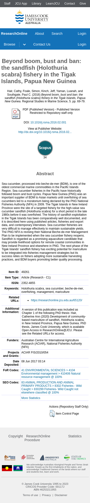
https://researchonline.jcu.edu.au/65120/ (56, 300)
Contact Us (41, 44)
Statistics (75, 436)
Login (82, 33)
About (39, 33)
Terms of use (30, 495)
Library (36, 3)
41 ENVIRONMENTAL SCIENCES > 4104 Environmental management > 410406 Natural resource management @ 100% (50, 374)
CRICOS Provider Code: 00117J (45, 486)
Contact (69, 3)
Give (83, 3)
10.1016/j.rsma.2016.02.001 (48, 122)
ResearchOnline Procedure (37, 438)
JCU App (21, 3)
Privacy (46, 495)
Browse (9, 44)
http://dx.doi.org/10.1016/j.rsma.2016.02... (45, 132)
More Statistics (30, 398)
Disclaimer (61, 495)
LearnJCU (53, 3)
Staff (7, 3)
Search (57, 33)
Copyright (15, 436)
